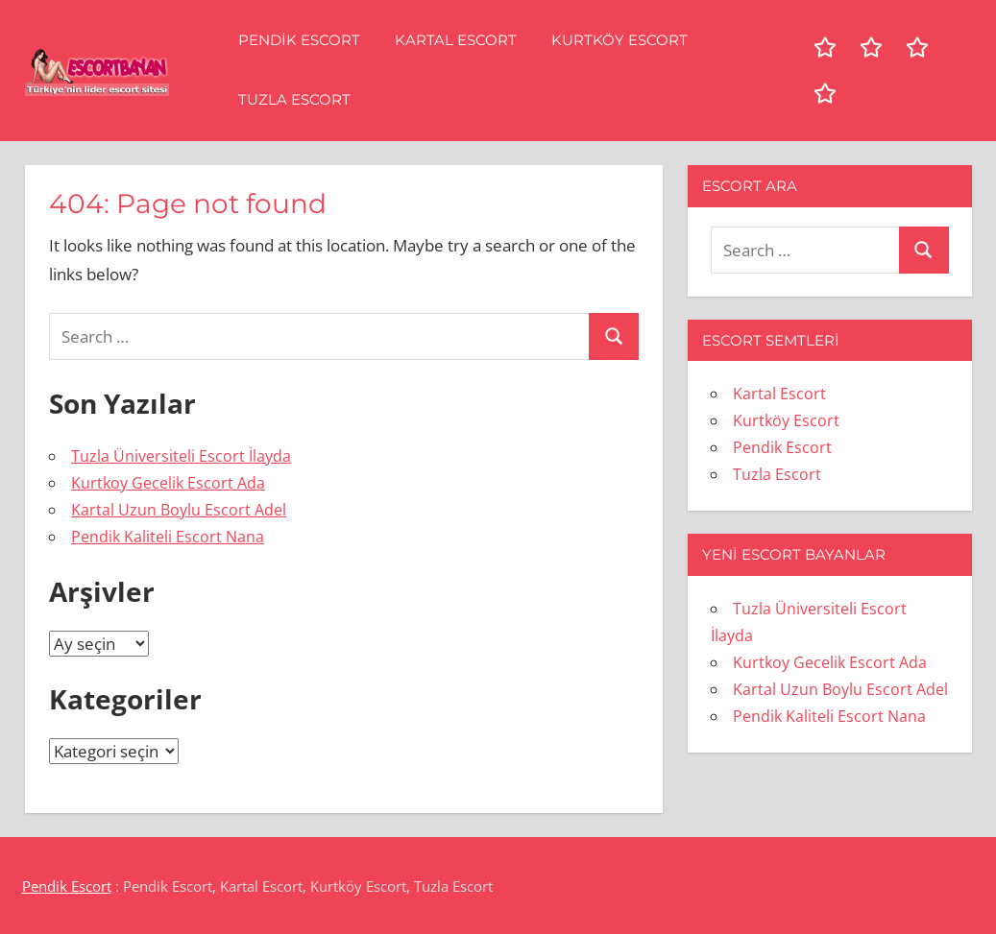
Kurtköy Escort (619, 40)
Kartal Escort (456, 40)
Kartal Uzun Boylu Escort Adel (178, 509)
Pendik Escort (299, 40)
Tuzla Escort (294, 99)
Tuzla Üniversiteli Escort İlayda (181, 456)
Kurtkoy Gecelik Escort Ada (168, 482)
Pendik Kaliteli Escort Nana (167, 536)
